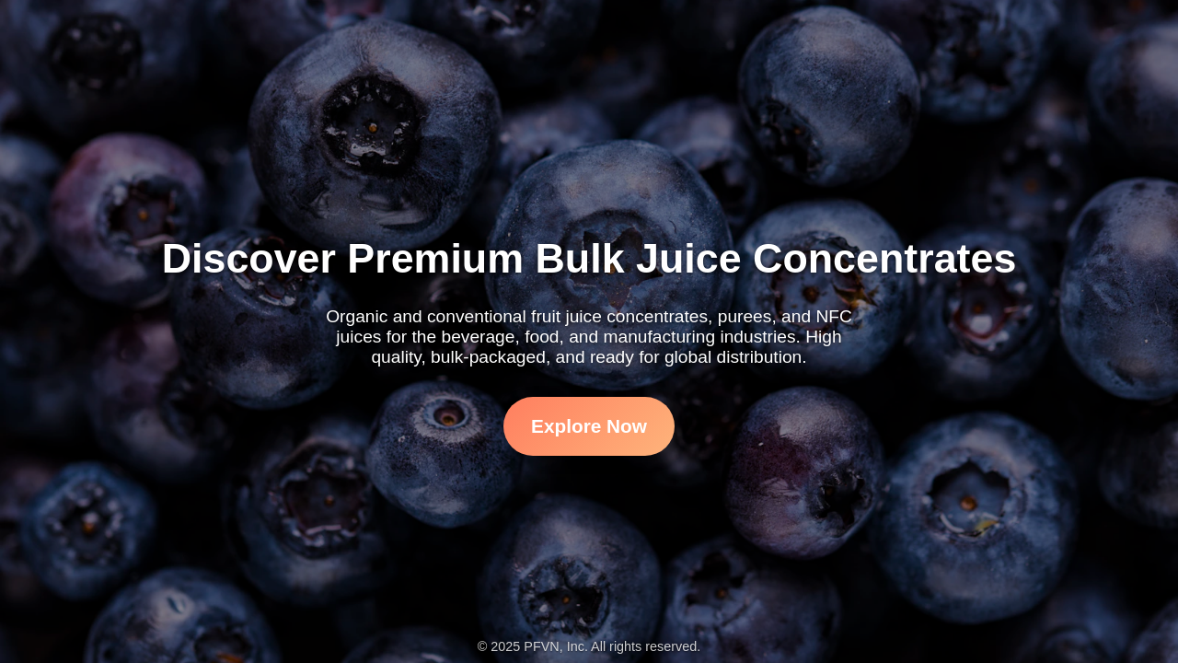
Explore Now (589, 425)
